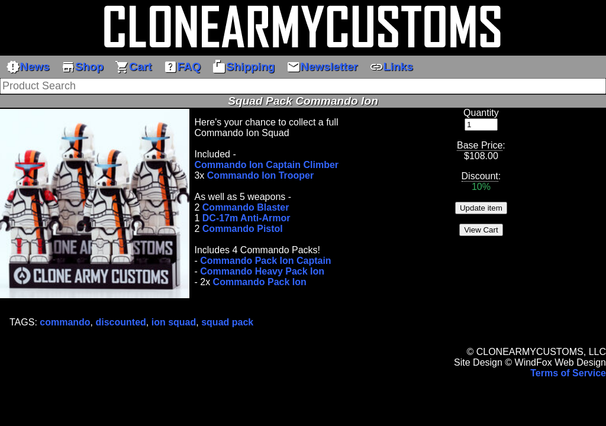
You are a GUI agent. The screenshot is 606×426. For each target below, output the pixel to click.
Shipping (243, 67)
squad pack (227, 322)
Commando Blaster (245, 207)
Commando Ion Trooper (260, 175)
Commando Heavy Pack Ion (262, 271)
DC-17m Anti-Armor (246, 218)
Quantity (481, 113)
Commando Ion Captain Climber (266, 165)
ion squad (174, 322)
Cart (133, 67)
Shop (82, 67)
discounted (121, 322)
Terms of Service (568, 373)
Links (391, 67)
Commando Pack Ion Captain (265, 261)
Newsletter (322, 67)
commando (65, 322)
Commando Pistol (242, 229)
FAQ (182, 67)
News (28, 67)
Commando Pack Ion (260, 282)
